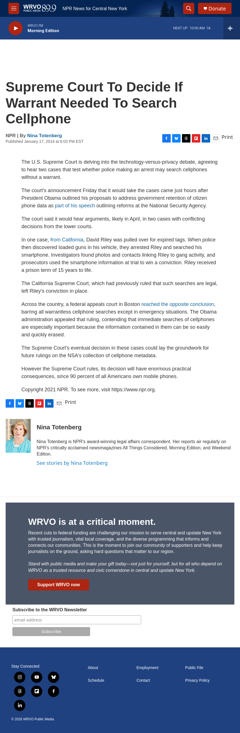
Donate (217, 9)
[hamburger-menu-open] (13, 8)
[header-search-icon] (188, 8)
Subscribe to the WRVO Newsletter (49, 609)
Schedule (96, 680)
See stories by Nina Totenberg (72, 462)
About (93, 668)
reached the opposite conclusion (177, 304)
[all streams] (231, 28)
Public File (194, 668)
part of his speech (75, 205)
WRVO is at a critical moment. (92, 522)
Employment (147, 668)
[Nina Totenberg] (18, 436)
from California (66, 240)
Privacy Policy (197, 680)
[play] (15, 28)
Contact (143, 680)
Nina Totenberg (44, 135)
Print (227, 137)
